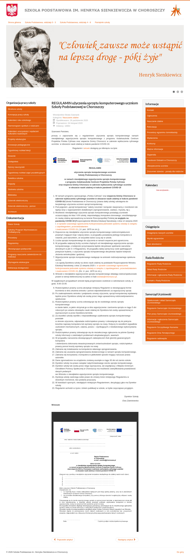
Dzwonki (11, 156)
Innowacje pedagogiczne (19, 145)
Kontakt (150, 110)
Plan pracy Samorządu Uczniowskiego (164, 314)
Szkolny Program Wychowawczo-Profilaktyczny (23, 231)
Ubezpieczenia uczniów (157, 166)
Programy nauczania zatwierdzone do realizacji (25, 255)
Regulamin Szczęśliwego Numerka (162, 327)
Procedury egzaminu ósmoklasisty (162, 132)
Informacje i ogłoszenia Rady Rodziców (164, 275)
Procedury (12, 238)
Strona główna (14, 22)
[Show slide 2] (178, 92)
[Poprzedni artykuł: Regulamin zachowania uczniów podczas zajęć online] (63, 539)
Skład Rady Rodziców (157, 269)
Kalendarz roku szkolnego (19, 120)
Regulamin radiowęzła (157, 338)
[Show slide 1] (174, 92)
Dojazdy (11, 184)
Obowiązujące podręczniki (19, 249)
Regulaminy (13, 243)
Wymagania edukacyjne (18, 262)
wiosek (87, 148)
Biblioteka (12, 195)
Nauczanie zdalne (71, 117)
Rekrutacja (152, 127)
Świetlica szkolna (15, 178)
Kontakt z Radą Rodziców (158, 280)
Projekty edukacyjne (17, 139)
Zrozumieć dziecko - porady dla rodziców (165, 171)
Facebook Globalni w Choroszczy (162, 160)
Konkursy (151, 143)
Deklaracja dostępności (18, 268)
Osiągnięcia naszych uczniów (160, 233)
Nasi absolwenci (154, 244)
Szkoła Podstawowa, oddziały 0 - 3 (40, 22)
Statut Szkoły (14, 224)
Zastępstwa (13, 161)
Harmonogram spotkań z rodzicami (23, 126)
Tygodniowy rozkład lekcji (19, 150)
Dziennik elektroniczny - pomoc (22, 206)
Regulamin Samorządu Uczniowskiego (164, 308)
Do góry (180, 552)
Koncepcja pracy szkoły (18, 114)
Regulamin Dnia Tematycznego (161, 333)
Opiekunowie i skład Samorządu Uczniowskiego (161, 301)
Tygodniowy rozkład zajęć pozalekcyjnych (26, 173)
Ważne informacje (155, 149)
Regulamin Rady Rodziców (159, 264)
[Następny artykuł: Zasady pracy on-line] (127, 539)
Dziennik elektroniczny (18, 200)
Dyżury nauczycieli (16, 167)
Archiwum (12, 212)
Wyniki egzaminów (155, 238)
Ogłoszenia (152, 116)
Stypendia (151, 155)
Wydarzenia (152, 138)
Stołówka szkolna (15, 189)
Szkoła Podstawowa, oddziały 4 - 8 (75, 22)
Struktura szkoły (15, 109)
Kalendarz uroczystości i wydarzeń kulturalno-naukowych (23, 132)
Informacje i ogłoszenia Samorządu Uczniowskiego (162, 320)
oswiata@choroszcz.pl (107, 277)
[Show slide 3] (182, 92)
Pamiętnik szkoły (102, 22)
